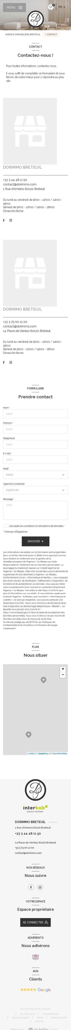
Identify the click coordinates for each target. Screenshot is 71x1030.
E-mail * (7, 453)
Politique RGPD (59, 1017)
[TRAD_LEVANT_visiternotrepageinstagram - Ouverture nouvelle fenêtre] (10, 220)
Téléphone (9, 438)
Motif (6, 468)
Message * (8, 499)
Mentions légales (20, 1017)
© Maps (42, 753)
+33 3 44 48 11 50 (15, 180)
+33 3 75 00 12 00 (15, 322)
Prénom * (8, 423)
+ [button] (63, 669)
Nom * (6, 407)
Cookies (39, 1021)
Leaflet (31, 753)
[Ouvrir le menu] (14, 7)
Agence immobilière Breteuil (23, 34)
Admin (40, 1017)
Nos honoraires (27, 1014)
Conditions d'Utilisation (35, 625)
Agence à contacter (14, 483)
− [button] (63, 675)
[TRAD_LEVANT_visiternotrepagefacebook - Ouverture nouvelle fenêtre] (3, 220)
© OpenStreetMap (58, 753)
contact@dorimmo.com (20, 184)
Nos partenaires (50, 1014)
